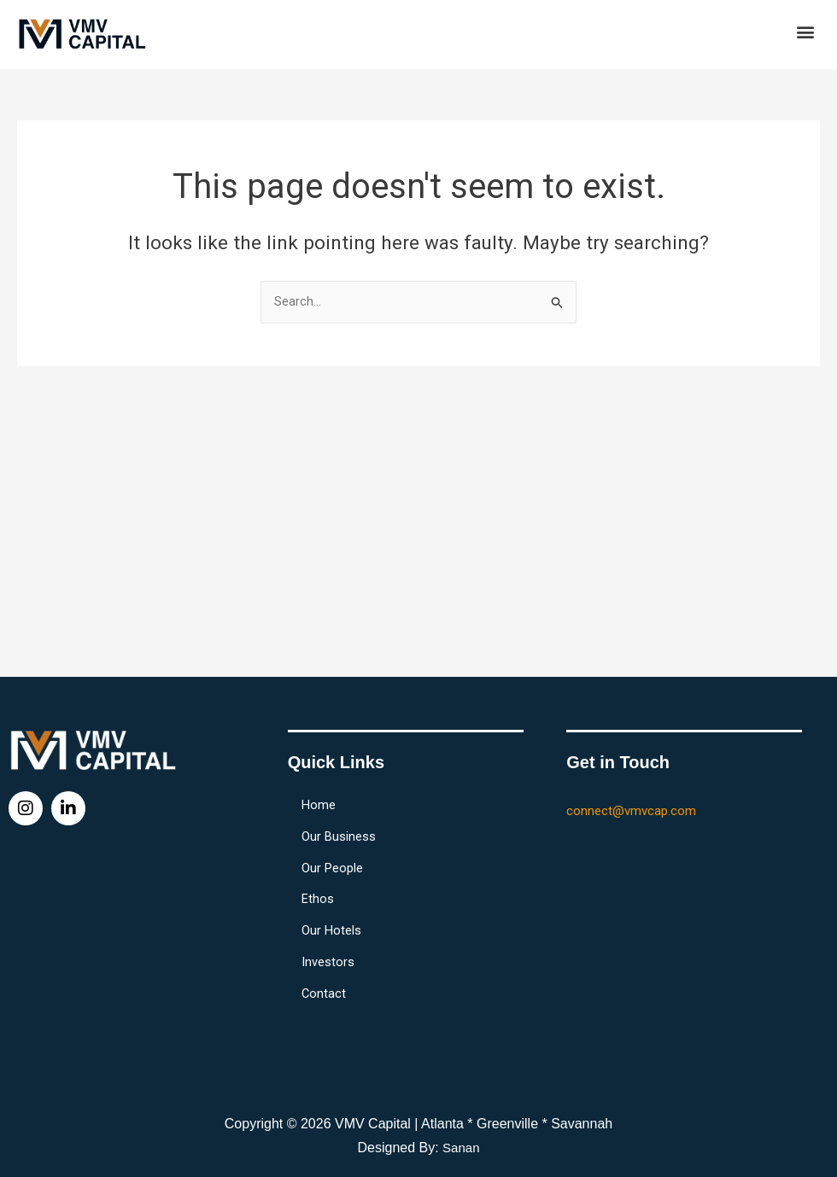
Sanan (461, 1147)
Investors (331, 958)
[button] (806, 31)
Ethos (321, 890)
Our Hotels (335, 924)
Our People (335, 856)
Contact (327, 992)
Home (322, 787)
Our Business (342, 822)
